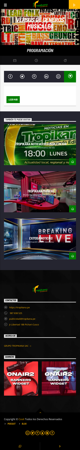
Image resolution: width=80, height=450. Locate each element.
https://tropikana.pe (19, 307)
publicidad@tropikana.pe (22, 318)
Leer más (13, 99)
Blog (24, 423)
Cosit (22, 419)
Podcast (12, 423)
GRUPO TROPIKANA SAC (17, 346)
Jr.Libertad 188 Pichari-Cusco (24, 324)
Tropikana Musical (40, 191)
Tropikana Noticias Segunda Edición (40, 144)
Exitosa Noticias (41, 238)
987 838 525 (15, 313)
